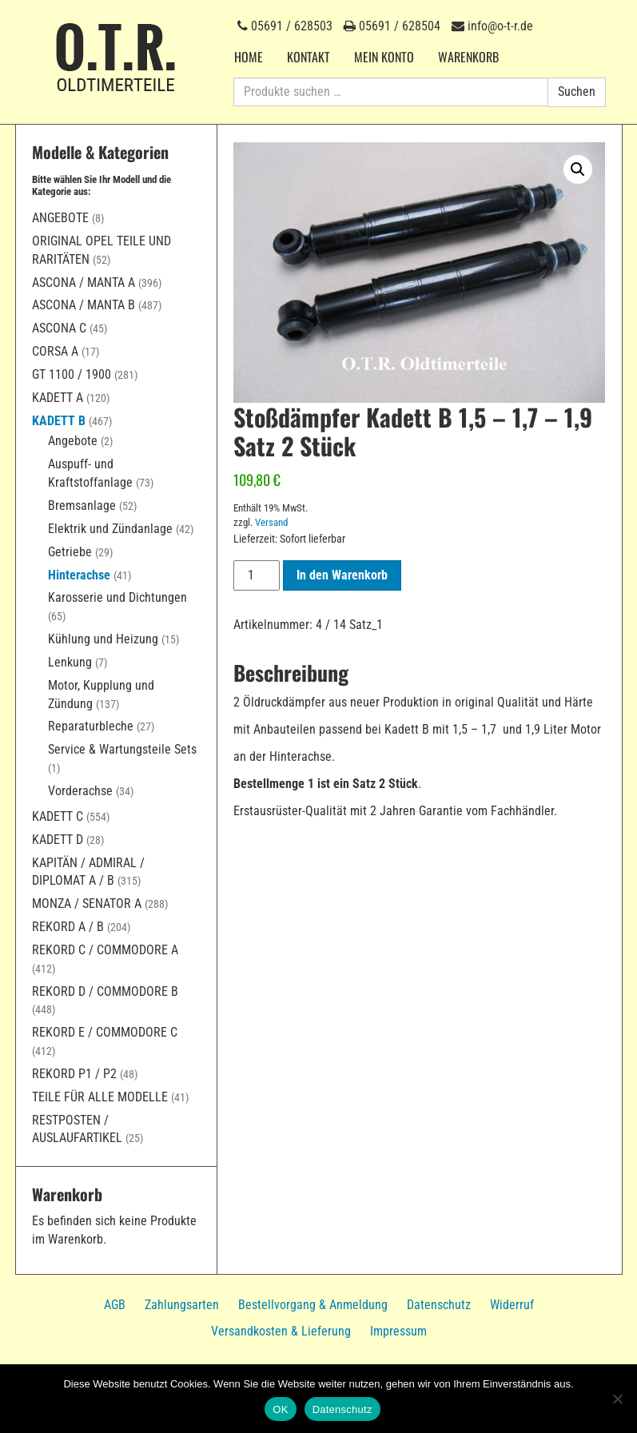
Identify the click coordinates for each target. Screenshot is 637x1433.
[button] (577, 169)
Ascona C (59, 328)
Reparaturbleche (90, 726)
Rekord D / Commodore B (105, 991)
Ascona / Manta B (83, 304)
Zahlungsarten (182, 1304)
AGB (114, 1304)
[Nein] (617, 1399)
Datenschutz (439, 1304)
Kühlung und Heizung (103, 639)
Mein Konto (384, 56)
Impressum (398, 1331)
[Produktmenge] (256, 575)
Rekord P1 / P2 (74, 1073)
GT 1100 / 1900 (71, 374)
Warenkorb (468, 56)
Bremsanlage (82, 505)
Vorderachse (80, 790)
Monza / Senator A (86, 903)
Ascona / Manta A (83, 282)
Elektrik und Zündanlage (110, 528)
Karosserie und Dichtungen (117, 597)
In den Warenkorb (342, 575)
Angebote (60, 217)
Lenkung (70, 662)
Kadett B (59, 420)
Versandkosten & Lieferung (281, 1331)
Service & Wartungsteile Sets (122, 749)
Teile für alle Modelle (100, 1097)
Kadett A (57, 397)
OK (280, 1409)
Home (248, 56)
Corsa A (55, 351)
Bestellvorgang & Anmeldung (313, 1304)
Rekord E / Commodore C (104, 1032)
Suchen (576, 91)
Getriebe (70, 551)
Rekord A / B (68, 926)
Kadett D (57, 839)
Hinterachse (79, 575)
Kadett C (57, 816)
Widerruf (512, 1304)
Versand (271, 522)
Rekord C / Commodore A (105, 949)
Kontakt (308, 56)
